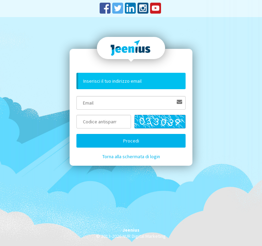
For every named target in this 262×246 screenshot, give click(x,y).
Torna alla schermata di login (131, 156)
